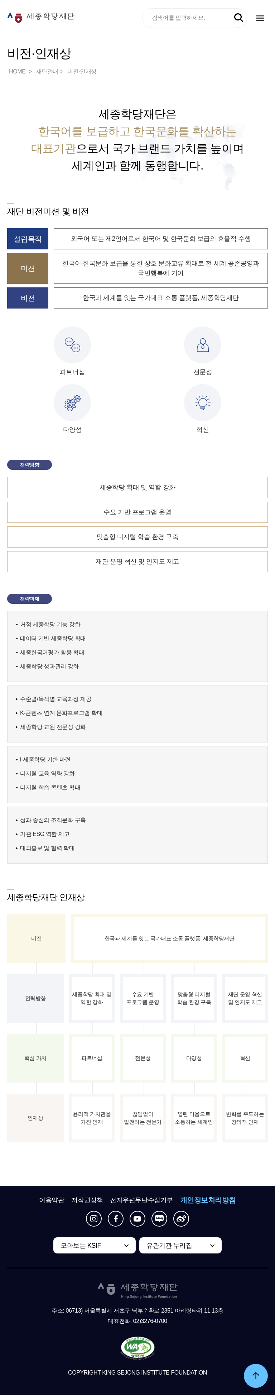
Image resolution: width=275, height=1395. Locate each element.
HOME (18, 71)
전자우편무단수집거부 (141, 1200)
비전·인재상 (82, 71)
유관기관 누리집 (169, 1245)
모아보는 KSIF (81, 1245)
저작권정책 (87, 1200)
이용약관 (51, 1200)
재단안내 (47, 71)
